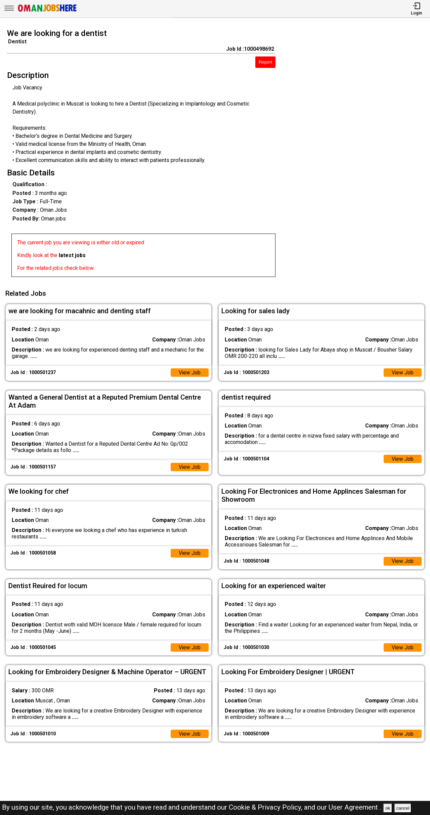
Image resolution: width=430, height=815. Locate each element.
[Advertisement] (358, 155)
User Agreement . (355, 807)
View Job (189, 371)
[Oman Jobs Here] (47, 11)
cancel (403, 808)
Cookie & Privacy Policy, (266, 807)
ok (387, 808)
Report (265, 62)
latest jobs (72, 255)
